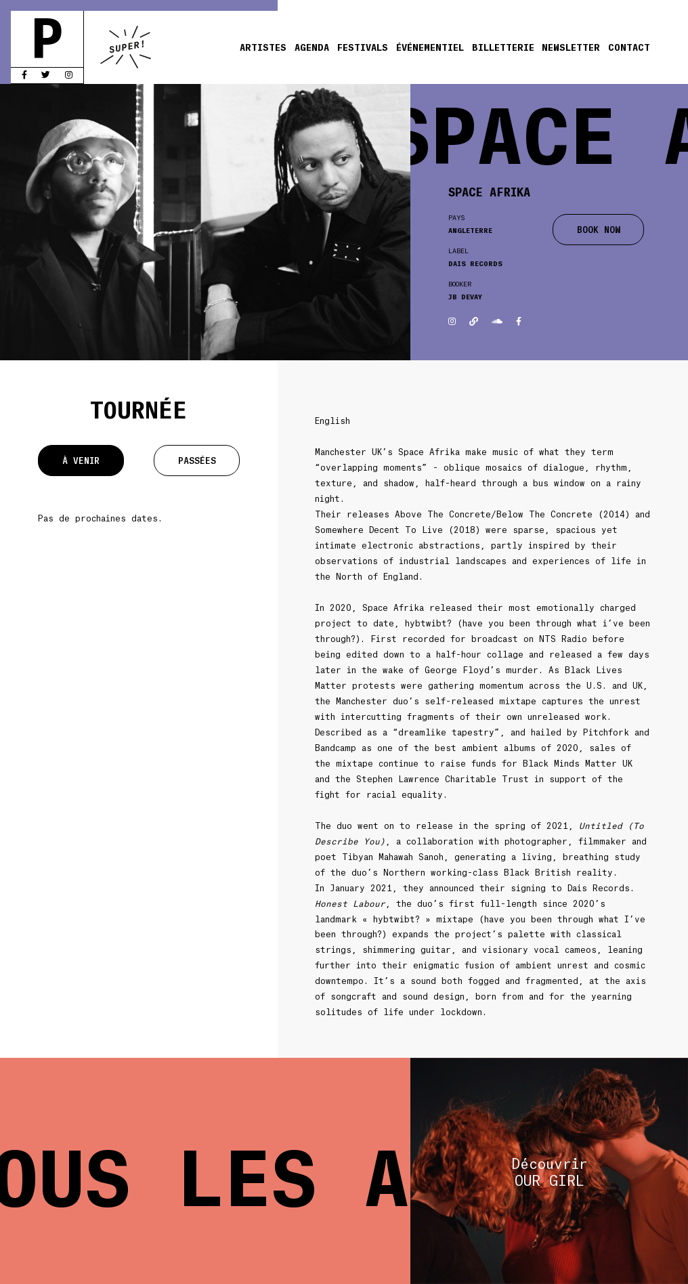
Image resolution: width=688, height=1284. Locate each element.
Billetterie (503, 47)
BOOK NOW (598, 229)
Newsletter (571, 47)
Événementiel (430, 47)
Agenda (312, 47)
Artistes (263, 47)
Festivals (362, 47)
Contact (629, 47)
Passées (197, 460)
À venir (81, 460)
